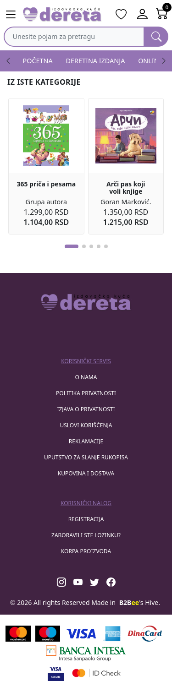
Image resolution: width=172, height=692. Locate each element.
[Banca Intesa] (86, 653)
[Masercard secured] (96, 673)
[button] (71, 246)
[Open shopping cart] (162, 15)
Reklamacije (86, 441)
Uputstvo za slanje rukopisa (86, 457)
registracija (86, 519)
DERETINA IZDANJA (95, 60)
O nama (86, 377)
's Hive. (139, 602)
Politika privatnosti (86, 393)
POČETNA (38, 60)
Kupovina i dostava (86, 473)
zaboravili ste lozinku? (86, 535)
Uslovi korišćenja (86, 425)
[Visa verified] (55, 673)
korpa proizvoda (86, 551)
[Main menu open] (10, 15)
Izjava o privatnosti (86, 409)
